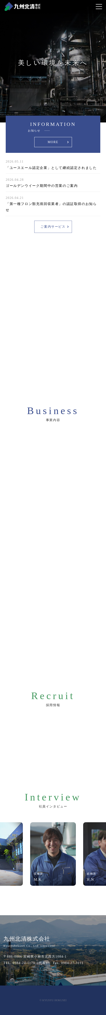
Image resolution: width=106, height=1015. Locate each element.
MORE (53, 142)
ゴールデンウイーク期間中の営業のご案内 (42, 186)
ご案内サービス (52, 226)
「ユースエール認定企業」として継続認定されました (51, 168)
